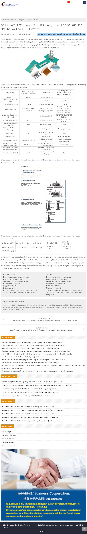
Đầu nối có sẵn (39, 525)
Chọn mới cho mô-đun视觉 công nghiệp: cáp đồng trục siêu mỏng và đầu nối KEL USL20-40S (33, 360)
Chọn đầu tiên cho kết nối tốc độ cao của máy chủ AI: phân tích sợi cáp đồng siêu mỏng (31, 343)
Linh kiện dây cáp (52, 525)
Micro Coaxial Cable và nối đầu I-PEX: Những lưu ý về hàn (20, 357)
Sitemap (43, 531)
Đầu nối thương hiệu (10, 525)
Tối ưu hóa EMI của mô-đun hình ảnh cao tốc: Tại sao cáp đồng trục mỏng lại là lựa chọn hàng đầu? (35, 351)
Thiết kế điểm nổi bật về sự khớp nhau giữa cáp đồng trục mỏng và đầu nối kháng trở (30, 363)
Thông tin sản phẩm (67, 525)
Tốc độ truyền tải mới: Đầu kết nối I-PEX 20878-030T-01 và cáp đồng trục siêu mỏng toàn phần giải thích (37, 371)
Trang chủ (21, 20)
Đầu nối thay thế (32, 20)
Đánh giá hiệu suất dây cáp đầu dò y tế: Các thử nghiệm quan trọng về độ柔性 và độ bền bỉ (32, 345)
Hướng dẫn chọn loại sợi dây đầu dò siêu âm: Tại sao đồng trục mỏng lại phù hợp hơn (30, 348)
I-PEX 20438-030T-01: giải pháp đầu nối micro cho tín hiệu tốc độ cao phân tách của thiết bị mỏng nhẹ (36, 354)
